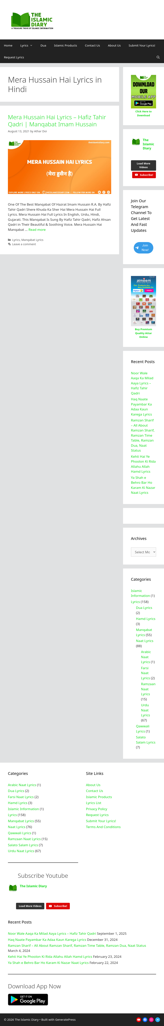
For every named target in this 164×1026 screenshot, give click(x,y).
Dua (43, 45)
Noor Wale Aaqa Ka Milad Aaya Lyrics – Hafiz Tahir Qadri (142, 383)
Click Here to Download (143, 113)
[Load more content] (143, 165)
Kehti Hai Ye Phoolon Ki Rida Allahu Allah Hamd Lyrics (50, 956)
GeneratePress (65, 1019)
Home (8, 45)
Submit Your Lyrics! (142, 45)
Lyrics (28, 45)
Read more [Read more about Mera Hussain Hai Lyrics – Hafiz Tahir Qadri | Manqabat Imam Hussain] (37, 229)
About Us (114, 45)
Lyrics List (93, 802)
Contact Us (92, 45)
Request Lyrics (14, 57)
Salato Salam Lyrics (23, 845)
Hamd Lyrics (145, 618)
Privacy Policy (96, 809)
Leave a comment (24, 244)
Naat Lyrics (144, 640)
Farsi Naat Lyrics (145, 673)
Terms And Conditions (103, 827)
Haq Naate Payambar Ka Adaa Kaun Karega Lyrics (47, 939)
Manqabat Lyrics (32, 240)
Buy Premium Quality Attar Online (143, 333)
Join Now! (142, 248)
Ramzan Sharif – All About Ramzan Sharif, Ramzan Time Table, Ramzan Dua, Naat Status (143, 435)
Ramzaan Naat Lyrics (148, 689)
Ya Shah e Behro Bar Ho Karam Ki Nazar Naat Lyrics (48, 962)
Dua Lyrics (144, 607)
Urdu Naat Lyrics (145, 710)
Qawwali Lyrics (19, 833)
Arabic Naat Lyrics (146, 657)
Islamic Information (23, 809)
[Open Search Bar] (158, 57)
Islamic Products (65, 45)
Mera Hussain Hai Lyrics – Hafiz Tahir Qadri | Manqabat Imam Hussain (57, 120)
